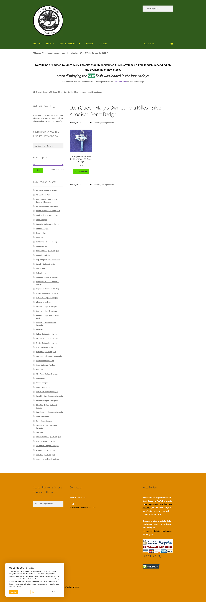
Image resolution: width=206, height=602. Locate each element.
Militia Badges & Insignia (46, 343)
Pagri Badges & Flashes (45, 365)
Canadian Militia (43, 255)
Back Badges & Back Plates (47, 215)
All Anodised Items (43, 195)
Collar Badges (41, 273)
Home (38, 92)
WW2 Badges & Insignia (45, 454)
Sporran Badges (42, 416)
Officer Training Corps (45, 360)
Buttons (39, 237)
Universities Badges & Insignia (48, 437)
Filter (38, 170)
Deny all (34, 592)
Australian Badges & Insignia (48, 211)
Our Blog (103, 43)
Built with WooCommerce (67, 587)
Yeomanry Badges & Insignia (47, 459)
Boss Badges (41, 233)
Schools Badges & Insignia (47, 400)
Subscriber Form (120, 81)
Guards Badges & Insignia (46, 306)
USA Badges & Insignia (45, 441)
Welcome (37, 43)
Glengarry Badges (43, 302)
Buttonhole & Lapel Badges (47, 242)
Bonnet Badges (42, 228)
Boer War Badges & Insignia (47, 224)
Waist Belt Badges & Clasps (47, 445)
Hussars (39, 329)
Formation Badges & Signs (47, 293)
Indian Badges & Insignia (46, 334)
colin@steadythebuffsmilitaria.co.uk (83, 507)
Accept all (13, 592)
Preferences (56, 592)
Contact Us (89, 43)
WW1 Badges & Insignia (45, 450)
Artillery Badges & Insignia (47, 206)
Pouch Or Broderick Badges (47, 392)
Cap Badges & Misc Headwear (48, 259)
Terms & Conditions (67, 43)
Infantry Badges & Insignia (47, 338)
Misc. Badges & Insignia (46, 347)
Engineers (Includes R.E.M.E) (47, 289)
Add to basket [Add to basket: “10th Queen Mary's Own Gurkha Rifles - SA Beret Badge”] (81, 172)
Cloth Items (41, 268)
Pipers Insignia (42, 383)
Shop (48, 43)
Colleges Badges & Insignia (47, 277)
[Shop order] (81, 122)
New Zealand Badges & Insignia (49, 356)
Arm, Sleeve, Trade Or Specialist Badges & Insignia (49, 200)
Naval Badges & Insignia (46, 351)
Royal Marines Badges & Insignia (49, 396)
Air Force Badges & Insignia (47, 190)
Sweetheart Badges (44, 421)
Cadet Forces (41, 246)
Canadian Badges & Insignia (47, 251)
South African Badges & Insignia (49, 412)
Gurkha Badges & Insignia (46, 311)
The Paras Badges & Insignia (48, 374)
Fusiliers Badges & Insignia (47, 298)
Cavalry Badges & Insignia (47, 264)
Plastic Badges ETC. (44, 387)
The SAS (39, 432)
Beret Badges (41, 219)
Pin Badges (40, 378)
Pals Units (40, 369)
